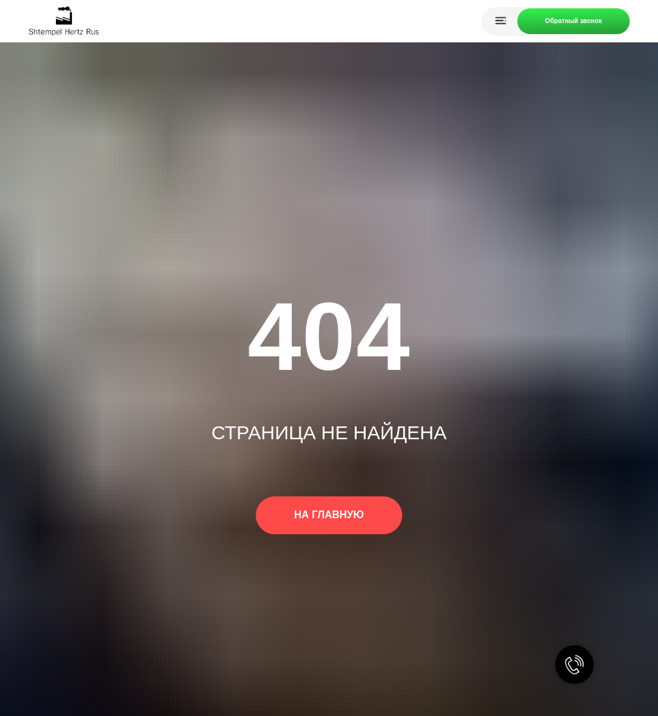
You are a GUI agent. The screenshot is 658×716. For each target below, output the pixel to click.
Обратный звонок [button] (573, 20)
